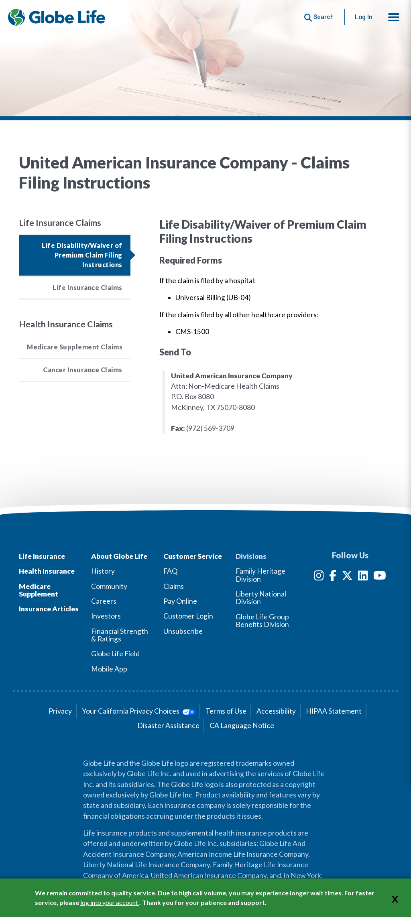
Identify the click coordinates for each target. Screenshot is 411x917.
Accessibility (276, 711)
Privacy (60, 711)
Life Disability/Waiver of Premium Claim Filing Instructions (82, 254)
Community (109, 586)
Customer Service (192, 556)
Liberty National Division (261, 598)
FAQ (170, 571)
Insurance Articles (49, 609)
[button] (394, 17)
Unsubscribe (183, 631)
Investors (106, 616)
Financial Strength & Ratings (119, 635)
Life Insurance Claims (87, 287)
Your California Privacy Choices (138, 711)
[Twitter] (347, 577)
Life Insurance (42, 556)
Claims (173, 586)
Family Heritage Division (260, 575)
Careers (103, 601)
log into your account (109, 902)
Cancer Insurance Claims (82, 369)
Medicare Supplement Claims (74, 347)
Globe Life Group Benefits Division (262, 621)
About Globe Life (119, 556)
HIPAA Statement (334, 711)
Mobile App (109, 669)
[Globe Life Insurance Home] (56, 17)
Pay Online (180, 601)
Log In (363, 17)
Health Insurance (47, 571)
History (103, 571)
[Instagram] (319, 577)
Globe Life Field (115, 653)
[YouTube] (379, 577)
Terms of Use (226, 711)
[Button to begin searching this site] (319, 17)
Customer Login (188, 616)
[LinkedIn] (363, 577)
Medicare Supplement (38, 590)
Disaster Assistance (168, 725)
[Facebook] (332, 577)
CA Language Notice (242, 725)
